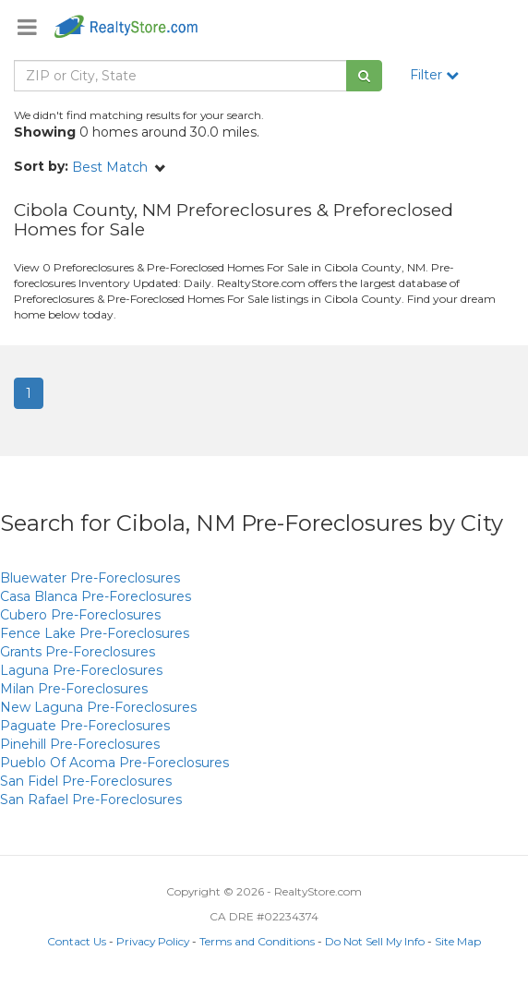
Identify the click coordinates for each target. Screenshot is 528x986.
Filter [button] (434, 74)
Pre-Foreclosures (90, 578)
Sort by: (41, 166)
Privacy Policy (152, 941)
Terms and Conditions (257, 941)
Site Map (458, 941)
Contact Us (76, 941)
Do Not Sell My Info (375, 941)
